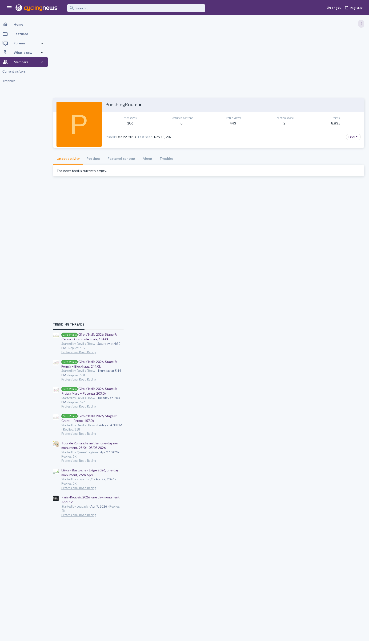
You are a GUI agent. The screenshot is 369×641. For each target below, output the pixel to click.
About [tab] (149, 158)
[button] (9, 8)
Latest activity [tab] (69, 158)
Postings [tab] (95, 158)
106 (124, 123)
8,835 (268, 123)
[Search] (134, 8)
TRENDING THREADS (309, 241)
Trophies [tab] (168, 158)
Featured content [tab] (123, 158)
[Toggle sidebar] (361, 24)
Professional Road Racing (319, 269)
